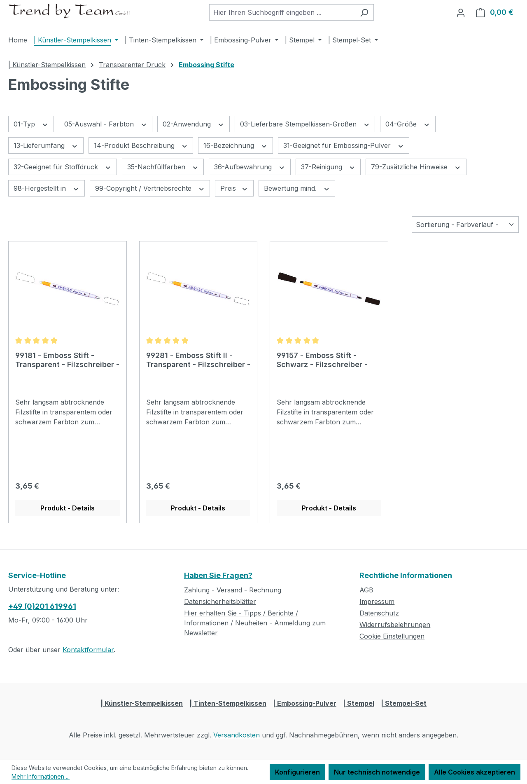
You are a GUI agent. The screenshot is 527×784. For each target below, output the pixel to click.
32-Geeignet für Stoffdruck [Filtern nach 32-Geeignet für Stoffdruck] (63, 166)
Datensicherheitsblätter (220, 601)
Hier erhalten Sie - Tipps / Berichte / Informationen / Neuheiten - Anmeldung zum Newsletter (255, 623)
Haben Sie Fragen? (218, 575)
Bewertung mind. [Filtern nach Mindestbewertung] (297, 188)
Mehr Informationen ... (41, 776)
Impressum (376, 601)
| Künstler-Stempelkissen (141, 703)
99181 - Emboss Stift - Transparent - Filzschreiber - (67, 360)
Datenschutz (379, 613)
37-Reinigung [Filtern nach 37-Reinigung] (328, 166)
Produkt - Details (67, 508)
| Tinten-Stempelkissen (227, 703)
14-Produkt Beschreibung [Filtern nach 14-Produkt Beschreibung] (141, 145)
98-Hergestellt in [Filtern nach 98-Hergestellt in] (46, 188)
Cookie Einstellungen (391, 636)
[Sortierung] (465, 224)
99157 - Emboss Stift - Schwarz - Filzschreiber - (322, 360)
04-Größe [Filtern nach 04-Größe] (407, 123)
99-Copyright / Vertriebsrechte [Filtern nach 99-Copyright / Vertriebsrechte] (150, 188)
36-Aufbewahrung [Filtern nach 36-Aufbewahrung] (249, 166)
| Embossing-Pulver (304, 703)
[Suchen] (364, 12)
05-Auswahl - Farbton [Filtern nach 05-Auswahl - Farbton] (105, 123)
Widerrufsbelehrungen (394, 624)
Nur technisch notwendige (377, 772)
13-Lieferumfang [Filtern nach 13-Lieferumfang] (46, 145)
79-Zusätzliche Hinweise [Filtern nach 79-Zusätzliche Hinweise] (416, 166)
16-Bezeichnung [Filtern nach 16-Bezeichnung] (235, 145)
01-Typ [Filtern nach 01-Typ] (31, 123)
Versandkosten (236, 735)
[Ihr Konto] (461, 12)
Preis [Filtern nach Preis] (234, 188)
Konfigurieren (297, 772)
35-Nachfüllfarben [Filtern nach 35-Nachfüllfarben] (163, 166)
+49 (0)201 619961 (42, 606)
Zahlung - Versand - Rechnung (232, 590)
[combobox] (282, 12)
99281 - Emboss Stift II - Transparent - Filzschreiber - (198, 360)
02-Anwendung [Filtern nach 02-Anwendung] (193, 123)
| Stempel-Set (404, 703)
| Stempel (358, 703)
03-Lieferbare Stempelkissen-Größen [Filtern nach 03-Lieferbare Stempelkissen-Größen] (305, 123)
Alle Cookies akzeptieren (474, 772)
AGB (366, 590)
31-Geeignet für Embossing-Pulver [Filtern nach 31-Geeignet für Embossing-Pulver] (343, 145)
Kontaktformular (88, 650)
